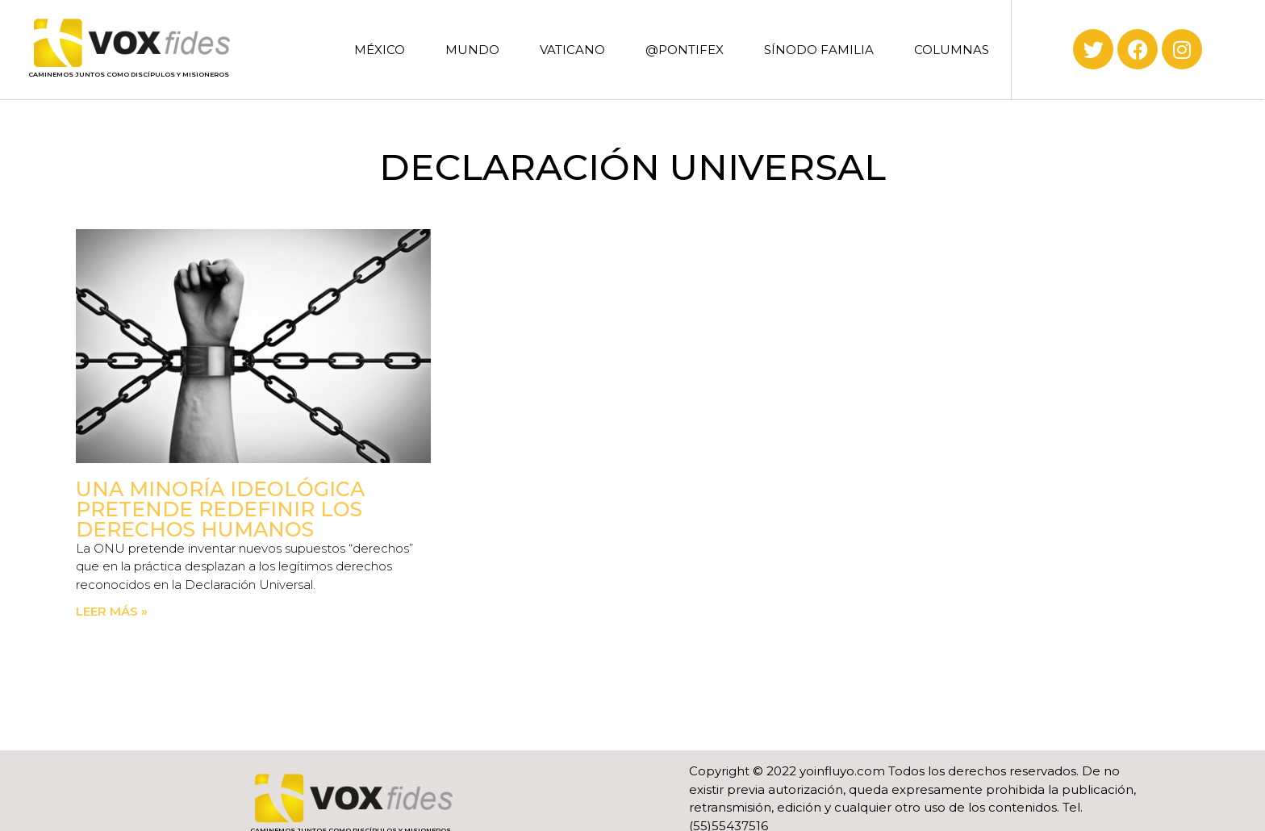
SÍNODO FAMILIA (819, 49)
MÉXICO (379, 49)
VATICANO (572, 49)
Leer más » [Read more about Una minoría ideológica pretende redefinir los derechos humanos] (112, 611)
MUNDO (472, 49)
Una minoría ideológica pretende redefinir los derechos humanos (220, 509)
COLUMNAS (951, 49)
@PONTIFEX (684, 49)
